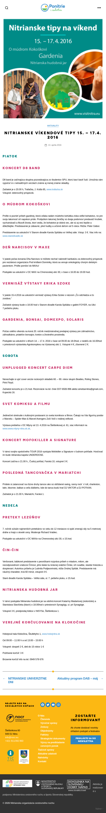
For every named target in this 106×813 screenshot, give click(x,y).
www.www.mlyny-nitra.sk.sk (16, 428)
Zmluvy (44, 727)
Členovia (45, 719)
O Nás (41, 715)
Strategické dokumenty (52, 738)
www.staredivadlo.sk (13, 236)
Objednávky (46, 731)
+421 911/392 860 (14, 741)
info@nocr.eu (11, 737)
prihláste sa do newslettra (86, 739)
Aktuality (53, 125)
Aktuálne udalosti (47, 753)
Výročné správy (48, 723)
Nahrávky (43, 757)
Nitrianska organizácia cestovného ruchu (32, 803)
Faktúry (44, 734)
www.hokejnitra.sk (51, 634)
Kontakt (42, 761)
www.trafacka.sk (54, 189)
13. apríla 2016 (54, 145)
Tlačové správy (46, 750)
